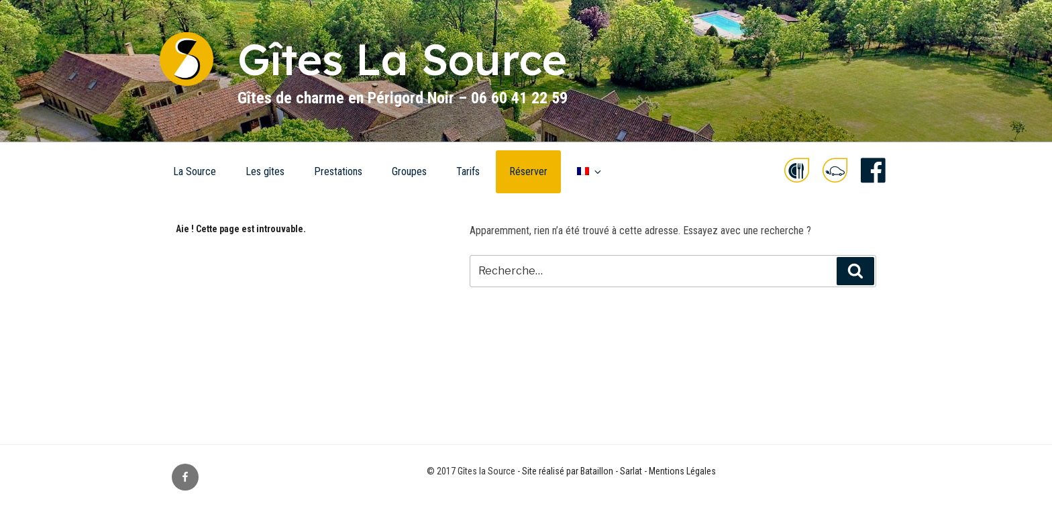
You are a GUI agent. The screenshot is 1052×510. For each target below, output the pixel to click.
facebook (873, 170)
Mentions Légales (682, 471)
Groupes (409, 171)
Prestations (338, 171)
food (797, 170)
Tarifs (468, 171)
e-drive (835, 170)
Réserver (528, 171)
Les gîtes (265, 171)
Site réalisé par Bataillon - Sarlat (582, 471)
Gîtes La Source (402, 59)
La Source (194, 171)
